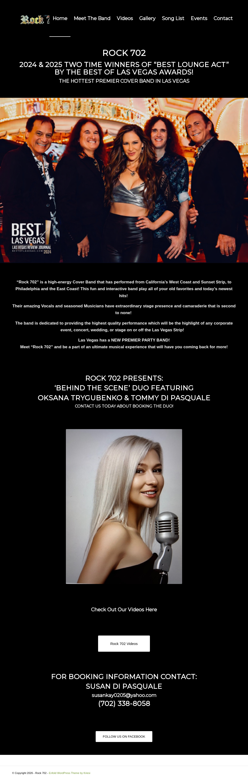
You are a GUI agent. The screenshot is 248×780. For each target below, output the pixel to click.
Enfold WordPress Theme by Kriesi (69, 773)
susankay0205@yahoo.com (124, 695)
